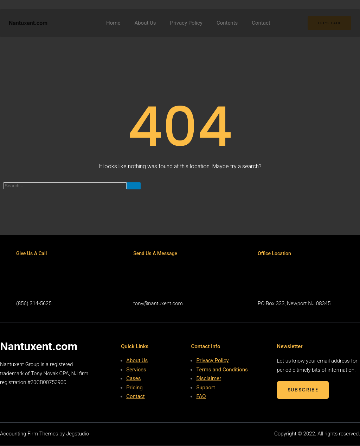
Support (205, 388)
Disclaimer (208, 379)
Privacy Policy (212, 361)
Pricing (134, 388)
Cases (133, 379)
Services (136, 370)
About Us (137, 361)
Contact (135, 397)
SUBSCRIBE (303, 390)
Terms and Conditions (222, 370)
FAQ (201, 397)
